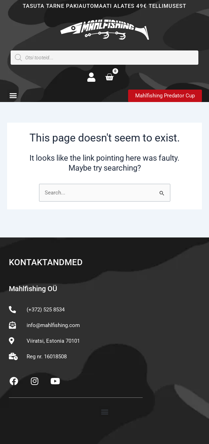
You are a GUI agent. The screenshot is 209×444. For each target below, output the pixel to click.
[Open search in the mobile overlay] (104, 57)
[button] (13, 95)
